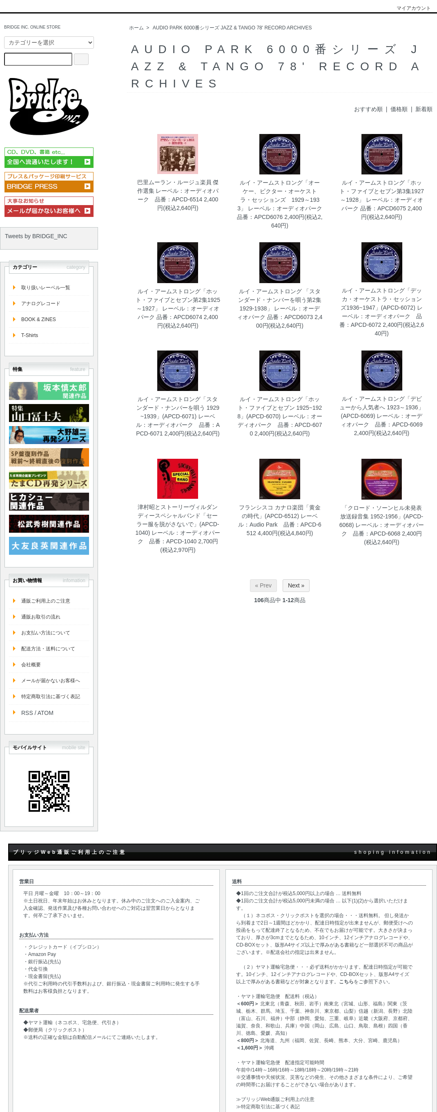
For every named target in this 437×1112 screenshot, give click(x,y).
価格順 (399, 109)
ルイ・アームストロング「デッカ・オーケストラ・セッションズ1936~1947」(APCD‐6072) (381, 299)
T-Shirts (29, 335)
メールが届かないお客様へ (50, 680)
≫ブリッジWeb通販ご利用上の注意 (275, 1099)
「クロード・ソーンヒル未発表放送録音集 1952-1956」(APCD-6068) (381, 516)
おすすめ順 (368, 109)
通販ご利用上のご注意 (45, 601)
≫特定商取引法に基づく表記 (268, 1107)
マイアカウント (409, 8)
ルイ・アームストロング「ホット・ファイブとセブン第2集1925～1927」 (178, 300)
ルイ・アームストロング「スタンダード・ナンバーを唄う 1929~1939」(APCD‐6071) (177, 408)
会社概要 (31, 665)
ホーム (136, 28)
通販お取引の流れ (40, 617)
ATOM (46, 713)
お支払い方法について (45, 633)
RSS (27, 713)
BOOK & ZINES (38, 319)
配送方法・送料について (48, 649)
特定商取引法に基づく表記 (50, 696)
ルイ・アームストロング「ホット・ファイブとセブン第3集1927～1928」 (381, 191)
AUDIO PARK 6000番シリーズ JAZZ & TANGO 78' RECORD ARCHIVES (232, 28)
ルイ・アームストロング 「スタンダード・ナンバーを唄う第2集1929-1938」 (279, 300)
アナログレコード (40, 303)
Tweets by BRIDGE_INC (36, 236)
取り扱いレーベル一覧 (45, 287)
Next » (296, 585)
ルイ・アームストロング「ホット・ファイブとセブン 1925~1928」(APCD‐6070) (279, 408)
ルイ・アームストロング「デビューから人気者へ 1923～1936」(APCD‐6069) (381, 407)
